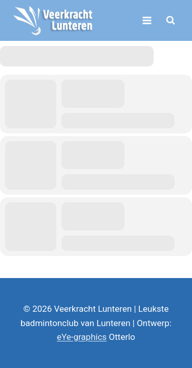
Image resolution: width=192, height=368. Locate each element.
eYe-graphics (81, 337)
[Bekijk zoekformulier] (170, 20)
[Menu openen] (146, 20)
